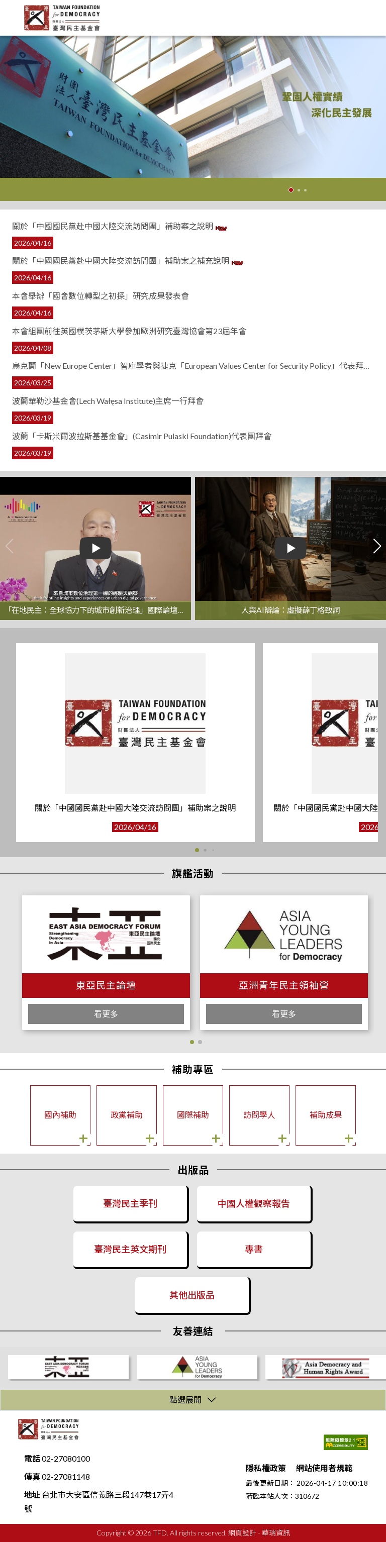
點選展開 (185, 1399)
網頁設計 (242, 1532)
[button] (192, 1042)
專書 (254, 1249)
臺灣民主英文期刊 (130, 1249)
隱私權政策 (266, 1468)
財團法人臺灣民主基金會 (48, 1429)
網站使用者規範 (324, 1468)
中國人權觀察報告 (254, 1203)
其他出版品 (192, 1294)
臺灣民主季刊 (130, 1203)
